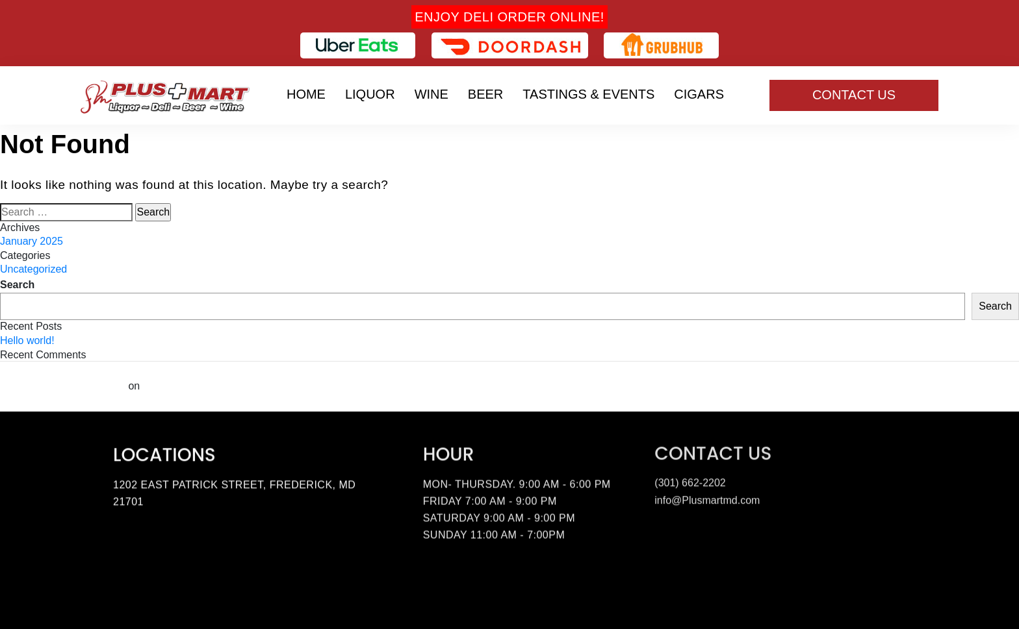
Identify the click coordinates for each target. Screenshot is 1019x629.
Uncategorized (33, 269)
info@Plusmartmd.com (707, 498)
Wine (431, 94)
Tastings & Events (588, 94)
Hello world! (27, 340)
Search (17, 284)
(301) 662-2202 (689, 480)
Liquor (370, 94)
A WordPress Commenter (62, 385)
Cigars (699, 94)
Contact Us (854, 95)
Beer (485, 94)
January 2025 (31, 241)
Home (306, 94)
